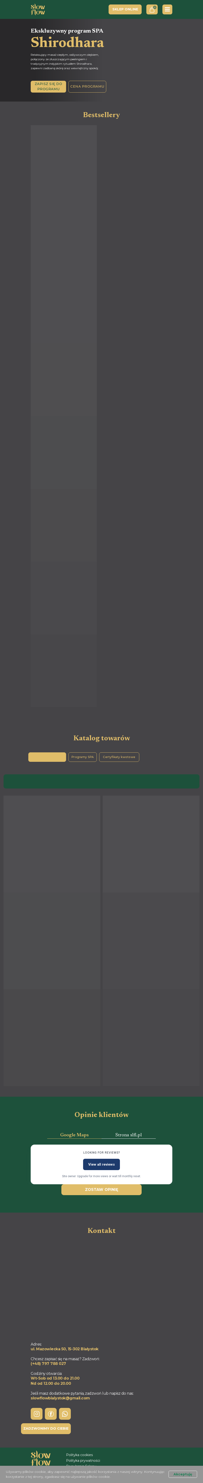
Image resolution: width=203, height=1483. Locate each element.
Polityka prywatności (83, 1460)
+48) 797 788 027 (49, 1363)
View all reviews (101, 1164)
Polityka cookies (79, 1455)
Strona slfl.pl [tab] (128, 1135)
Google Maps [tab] (74, 1135)
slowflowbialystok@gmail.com (60, 1398)
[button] (48, 87)
